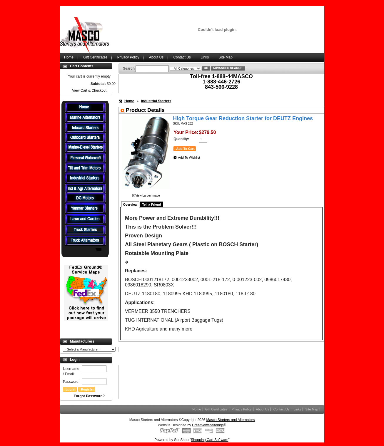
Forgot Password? (89, 396)
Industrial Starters (156, 101)
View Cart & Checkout (89, 90)
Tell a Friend (151, 204)
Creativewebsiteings (207, 425)
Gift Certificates (95, 57)
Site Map (226, 57)
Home (69, 57)
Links (205, 57)
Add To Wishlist (189, 157)
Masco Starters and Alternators (230, 420)
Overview (130, 204)
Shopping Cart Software (209, 440)
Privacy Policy (128, 57)
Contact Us (182, 57)
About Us (156, 57)
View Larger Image (147, 195)
